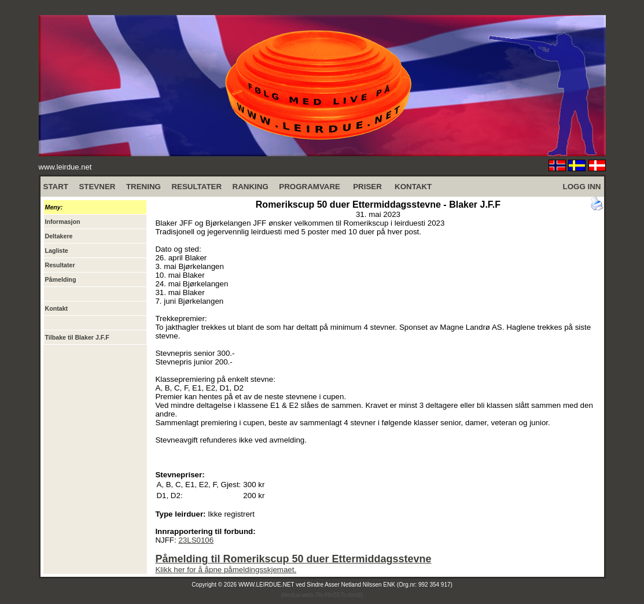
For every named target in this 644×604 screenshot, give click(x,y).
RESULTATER (196, 186)
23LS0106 (196, 540)
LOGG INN (582, 186)
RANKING (250, 186)
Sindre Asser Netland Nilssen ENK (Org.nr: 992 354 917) (379, 584)
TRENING (143, 186)
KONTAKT (413, 186)
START (55, 186)
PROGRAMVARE (309, 186)
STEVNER (97, 186)
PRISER (367, 186)
